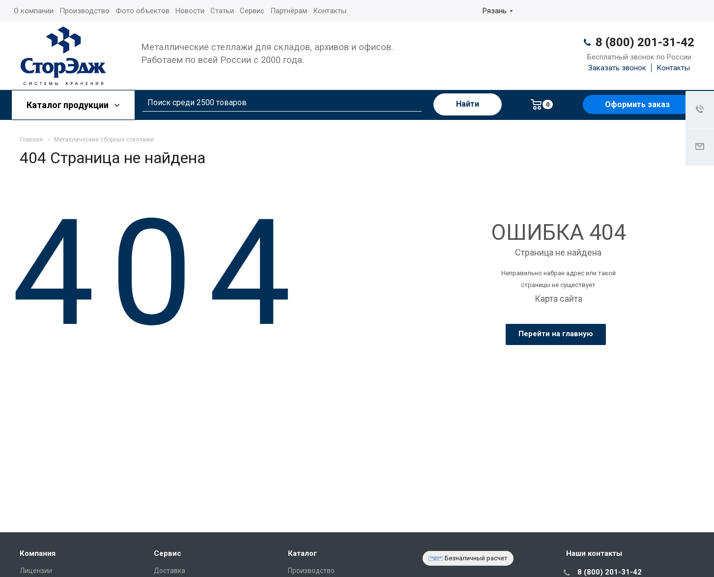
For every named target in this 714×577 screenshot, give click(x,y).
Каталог (302, 553)
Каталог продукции (73, 105)
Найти (467, 104)
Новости (189, 10)
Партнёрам (288, 10)
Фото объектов (142, 10)
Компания (38, 553)
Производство (84, 10)
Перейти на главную (555, 333)
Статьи (222, 10)
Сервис (252, 10)
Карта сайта (558, 298)
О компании (34, 10)
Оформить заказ (637, 104)
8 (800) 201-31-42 (645, 42)
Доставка (169, 571)
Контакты (329, 10)
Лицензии (36, 571)
